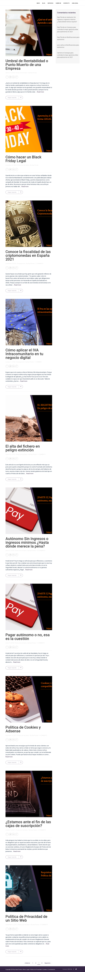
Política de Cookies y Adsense (23, 729)
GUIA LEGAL (75, 3)
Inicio (38, 3)
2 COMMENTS (39, 263)
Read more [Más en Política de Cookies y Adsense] (9, 757)
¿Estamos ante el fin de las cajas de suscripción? (28, 824)
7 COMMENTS (41, 643)
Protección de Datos (21, 72)
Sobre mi (58, 3)
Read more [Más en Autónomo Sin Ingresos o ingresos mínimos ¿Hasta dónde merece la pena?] (28, 570)
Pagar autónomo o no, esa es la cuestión (28, 637)
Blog (43, 3)
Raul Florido (33, 72)
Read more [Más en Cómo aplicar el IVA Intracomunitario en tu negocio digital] (23, 381)
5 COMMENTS (44, 924)
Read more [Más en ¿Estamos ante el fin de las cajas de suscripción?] (16, 851)
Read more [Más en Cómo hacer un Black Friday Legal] (25, 186)
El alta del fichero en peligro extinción (23, 448)
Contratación (51, 969)
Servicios (50, 3)
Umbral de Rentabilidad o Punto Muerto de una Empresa (27, 65)
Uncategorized (21, 263)
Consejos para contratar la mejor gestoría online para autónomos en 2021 (67, 29)
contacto (66, 3)
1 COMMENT (38, 362)
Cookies (44, 969)
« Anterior (27, 963)
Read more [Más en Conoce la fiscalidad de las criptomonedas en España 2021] (17, 285)
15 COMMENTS (41, 550)
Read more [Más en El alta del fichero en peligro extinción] (29, 473)
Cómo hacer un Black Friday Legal (23, 159)
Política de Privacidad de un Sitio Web (26, 918)
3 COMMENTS (42, 830)
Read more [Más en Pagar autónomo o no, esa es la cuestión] (16, 662)
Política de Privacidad (36, 969)
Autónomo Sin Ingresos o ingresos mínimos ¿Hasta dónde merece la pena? (27, 542)
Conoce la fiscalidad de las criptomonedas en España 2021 (28, 255)
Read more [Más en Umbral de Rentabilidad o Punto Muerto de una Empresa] (40, 92)
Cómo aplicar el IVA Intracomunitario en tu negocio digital (24, 354)
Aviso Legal (26, 969)
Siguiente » (48, 963)
